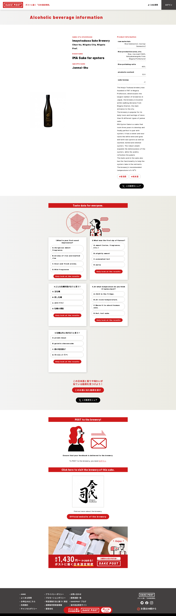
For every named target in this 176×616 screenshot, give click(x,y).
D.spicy (97, 265)
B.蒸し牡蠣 (57, 297)
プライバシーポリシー (55, 595)
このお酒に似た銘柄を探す (88, 390)
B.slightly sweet (102, 254)
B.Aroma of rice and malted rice (66, 257)
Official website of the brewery (88, 517)
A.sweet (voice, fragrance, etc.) (107, 247)
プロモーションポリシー (56, 598)
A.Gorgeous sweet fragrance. (61, 249)
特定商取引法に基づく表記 (56, 602)
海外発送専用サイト (79, 606)
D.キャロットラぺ (60, 355)
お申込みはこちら (28, 602)
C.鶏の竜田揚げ (59, 349)
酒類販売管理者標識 (54, 606)
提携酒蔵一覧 (76, 598)
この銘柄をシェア (133, 186)
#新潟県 (122, 177)
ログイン (167, 5)
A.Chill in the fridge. (104, 294)
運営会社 (49, 609)
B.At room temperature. (106, 300)
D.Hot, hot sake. (102, 314)
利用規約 (24, 606)
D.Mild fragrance (60, 270)
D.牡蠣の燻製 (58, 309)
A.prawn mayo (59, 338)
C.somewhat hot (102, 259)
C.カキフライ (58, 303)
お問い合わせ (76, 595)
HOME (23, 595)
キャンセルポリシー (29, 609)
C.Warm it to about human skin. (107, 307)
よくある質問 (150, 5)
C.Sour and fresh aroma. (64, 264)
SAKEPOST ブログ (78, 602)
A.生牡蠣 (56, 292)
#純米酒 (134, 177)
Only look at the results (67, 276)
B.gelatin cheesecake (63, 344)
